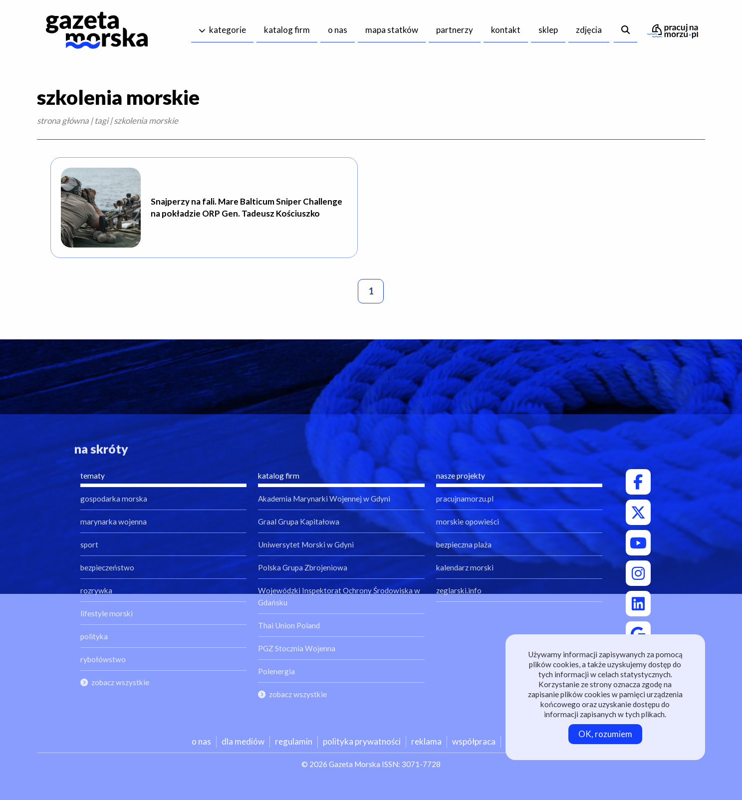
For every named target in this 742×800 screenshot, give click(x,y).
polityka (94, 636)
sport (89, 544)
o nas (337, 29)
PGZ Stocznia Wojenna (296, 648)
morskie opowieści (467, 521)
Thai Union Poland (289, 625)
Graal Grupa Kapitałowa (298, 521)
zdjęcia (589, 29)
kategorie (227, 29)
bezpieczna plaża (464, 544)
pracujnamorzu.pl (465, 498)
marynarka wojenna (113, 521)
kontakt (505, 29)
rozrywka (96, 590)
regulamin (293, 741)
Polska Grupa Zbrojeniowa (302, 567)
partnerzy (454, 29)
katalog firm (287, 29)
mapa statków (391, 29)
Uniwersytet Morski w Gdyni (306, 544)
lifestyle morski (106, 613)
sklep (548, 29)
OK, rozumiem (605, 734)
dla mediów (243, 741)
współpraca (473, 741)
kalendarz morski (465, 567)
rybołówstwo (103, 659)
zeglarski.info (459, 590)
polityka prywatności (362, 741)
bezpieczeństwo (107, 567)
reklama (426, 741)
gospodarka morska (113, 498)
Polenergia (276, 671)
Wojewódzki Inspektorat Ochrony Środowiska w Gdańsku (339, 596)
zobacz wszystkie (120, 682)
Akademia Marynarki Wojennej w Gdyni (324, 498)
